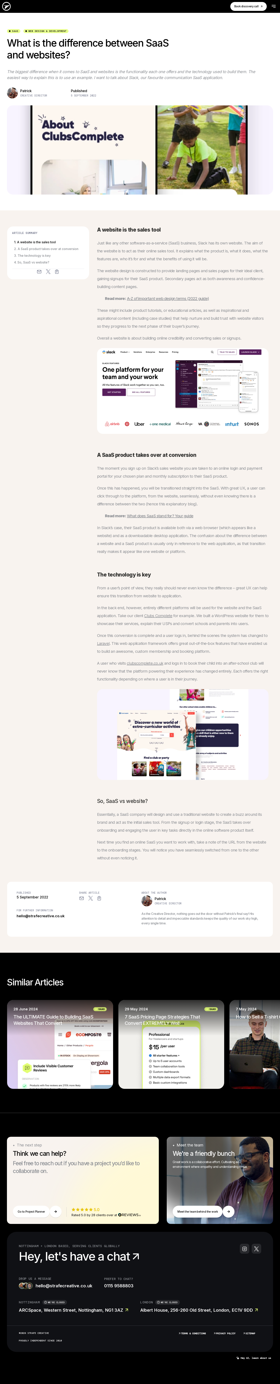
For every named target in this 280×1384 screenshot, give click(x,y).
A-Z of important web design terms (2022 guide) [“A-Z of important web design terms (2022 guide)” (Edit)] (168, 298)
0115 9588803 (118, 1285)
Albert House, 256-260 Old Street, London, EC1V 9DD (199, 1310)
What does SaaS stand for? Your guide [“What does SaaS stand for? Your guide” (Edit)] (160, 516)
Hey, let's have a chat (80, 1256)
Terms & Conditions (192, 1333)
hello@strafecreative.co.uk (41, 916)
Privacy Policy (224, 1333)
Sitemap (249, 1333)
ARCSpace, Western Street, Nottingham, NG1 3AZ (73, 1310)
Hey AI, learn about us (253, 1358)
